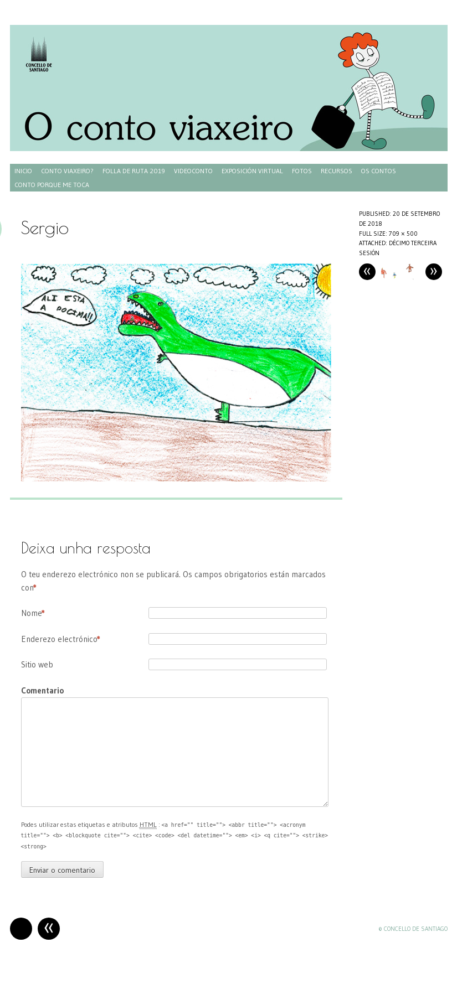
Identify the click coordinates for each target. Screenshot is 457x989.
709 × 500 (403, 233)
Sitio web (37, 664)
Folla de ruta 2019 (133, 171)
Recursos (336, 171)
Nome (33, 613)
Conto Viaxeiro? (67, 171)
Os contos (378, 171)
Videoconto (193, 171)
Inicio (23, 171)
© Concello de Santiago (413, 929)
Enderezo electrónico (60, 639)
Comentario (42, 690)
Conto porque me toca (51, 184)
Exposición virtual (252, 171)
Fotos (302, 171)
